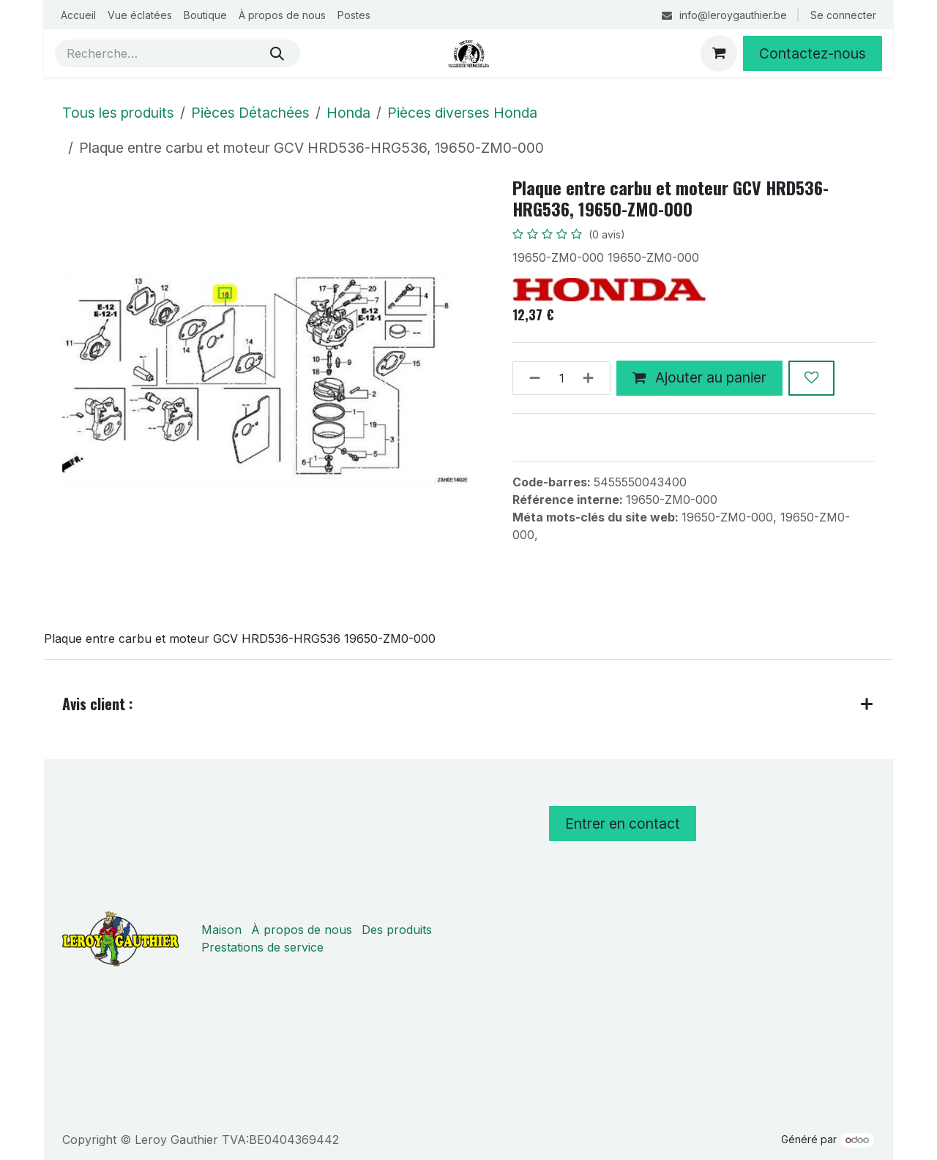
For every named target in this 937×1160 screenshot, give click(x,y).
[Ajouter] (592, 378)
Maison (221, 929)
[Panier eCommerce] (719, 53)
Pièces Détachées (250, 112)
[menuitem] (78, 15)
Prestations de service (262, 947)
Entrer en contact (622, 823)
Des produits (397, 929)
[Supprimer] (530, 378)
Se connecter (843, 15)
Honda (348, 112)
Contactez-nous (812, 53)
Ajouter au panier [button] (699, 377)
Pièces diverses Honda (462, 112)
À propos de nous (301, 929)
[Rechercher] (277, 53)
